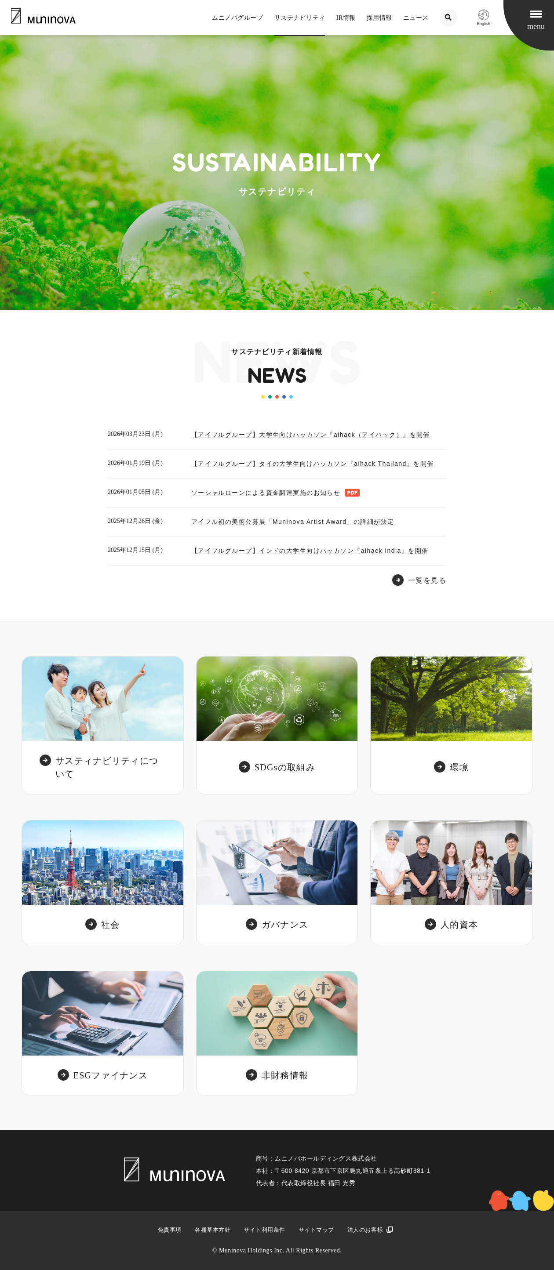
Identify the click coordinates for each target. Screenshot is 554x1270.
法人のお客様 (365, 1229)
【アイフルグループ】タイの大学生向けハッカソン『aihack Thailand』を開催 (312, 463)
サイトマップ (316, 1229)
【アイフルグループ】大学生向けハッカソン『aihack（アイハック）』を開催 (310, 434)
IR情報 (346, 18)
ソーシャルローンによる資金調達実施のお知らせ (266, 492)
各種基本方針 (212, 1229)
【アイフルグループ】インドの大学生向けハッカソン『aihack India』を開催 (310, 550)
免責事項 (170, 1229)
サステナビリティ (299, 18)
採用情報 (379, 18)
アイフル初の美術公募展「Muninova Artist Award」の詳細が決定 (292, 521)
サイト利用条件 (264, 1229)
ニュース (416, 18)
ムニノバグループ (237, 18)
